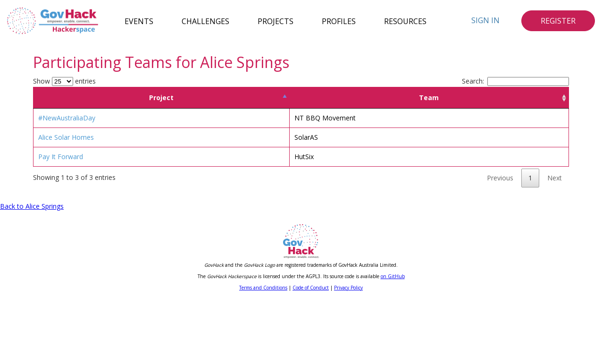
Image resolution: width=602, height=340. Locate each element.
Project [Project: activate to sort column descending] (161, 97)
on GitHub (393, 276)
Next (554, 177)
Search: (515, 80)
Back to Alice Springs (32, 206)
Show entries (64, 80)
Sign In (485, 20)
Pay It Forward (60, 156)
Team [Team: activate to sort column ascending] (429, 97)
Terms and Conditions (263, 287)
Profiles (339, 21)
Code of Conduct (311, 287)
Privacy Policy (348, 287)
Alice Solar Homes (66, 137)
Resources (405, 21)
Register (558, 21)
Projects (275, 21)
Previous (500, 177)
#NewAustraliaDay (66, 117)
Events (139, 21)
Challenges (205, 21)
